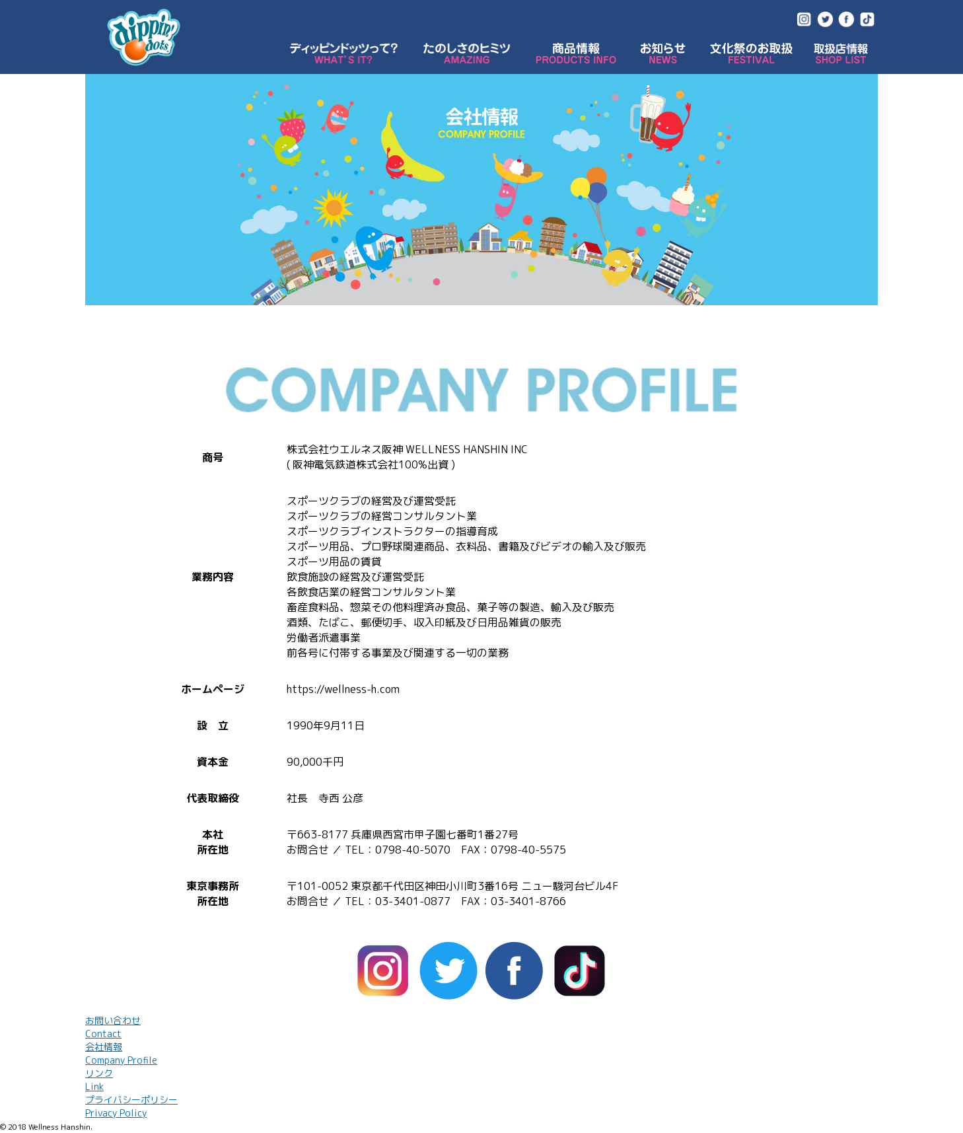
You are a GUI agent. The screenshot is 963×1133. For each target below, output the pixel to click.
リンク (99, 1080)
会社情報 (121, 1053)
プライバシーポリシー (131, 1106)
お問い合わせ (113, 1027)
